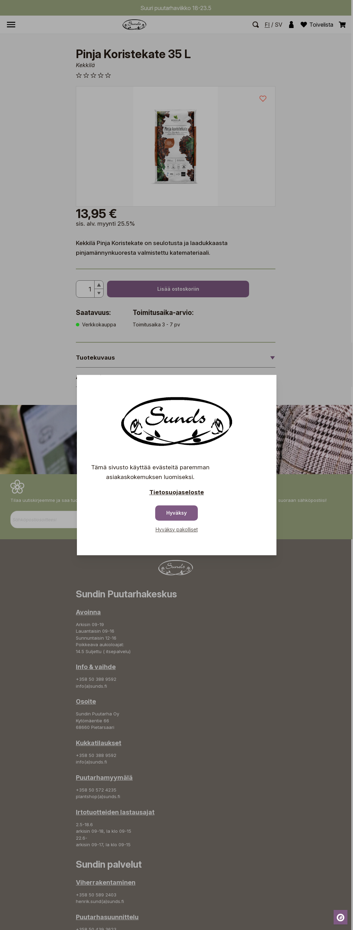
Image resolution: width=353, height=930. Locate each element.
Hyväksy (176, 513)
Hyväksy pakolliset (177, 529)
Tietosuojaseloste (176, 492)
